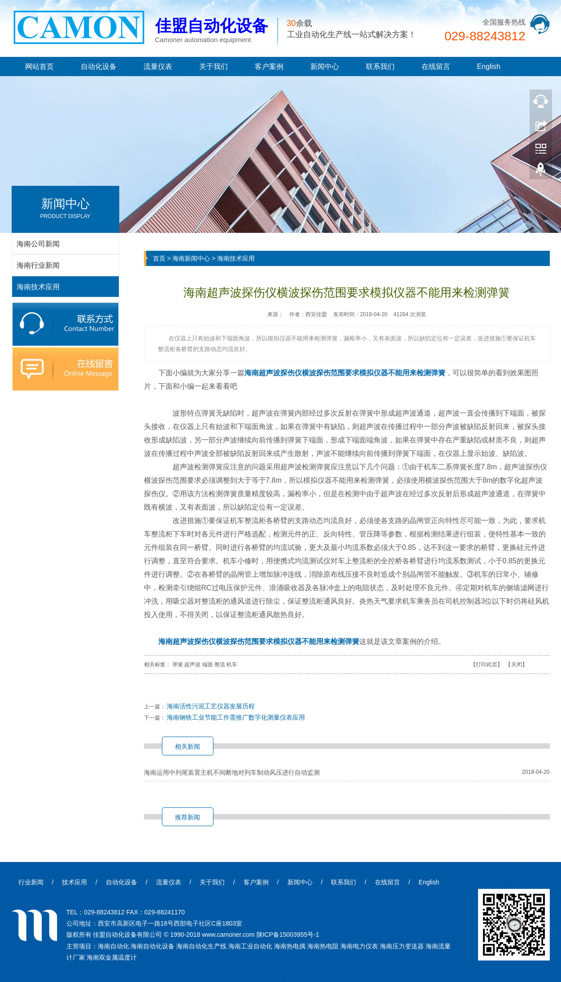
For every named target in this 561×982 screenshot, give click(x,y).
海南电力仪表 (359, 946)
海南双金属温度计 (112, 957)
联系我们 (380, 66)
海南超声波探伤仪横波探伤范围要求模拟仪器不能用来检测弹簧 (344, 373)
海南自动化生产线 (201, 946)
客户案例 (269, 66)
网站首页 (39, 66)
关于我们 (213, 66)
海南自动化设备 (152, 946)
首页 (159, 258)
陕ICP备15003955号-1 (288, 934)
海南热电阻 (323, 946)
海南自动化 (113, 946)
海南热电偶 (289, 946)
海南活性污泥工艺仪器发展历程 (211, 706)
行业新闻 (30, 882)
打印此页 (486, 664)
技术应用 (74, 882)
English (488, 66)
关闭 (516, 664)
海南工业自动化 (250, 946)
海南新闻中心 (191, 258)
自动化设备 (99, 66)
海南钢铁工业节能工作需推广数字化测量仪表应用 (236, 717)
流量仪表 (158, 66)
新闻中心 (324, 66)
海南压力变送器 (402, 946)
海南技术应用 (236, 258)
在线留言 (436, 66)
